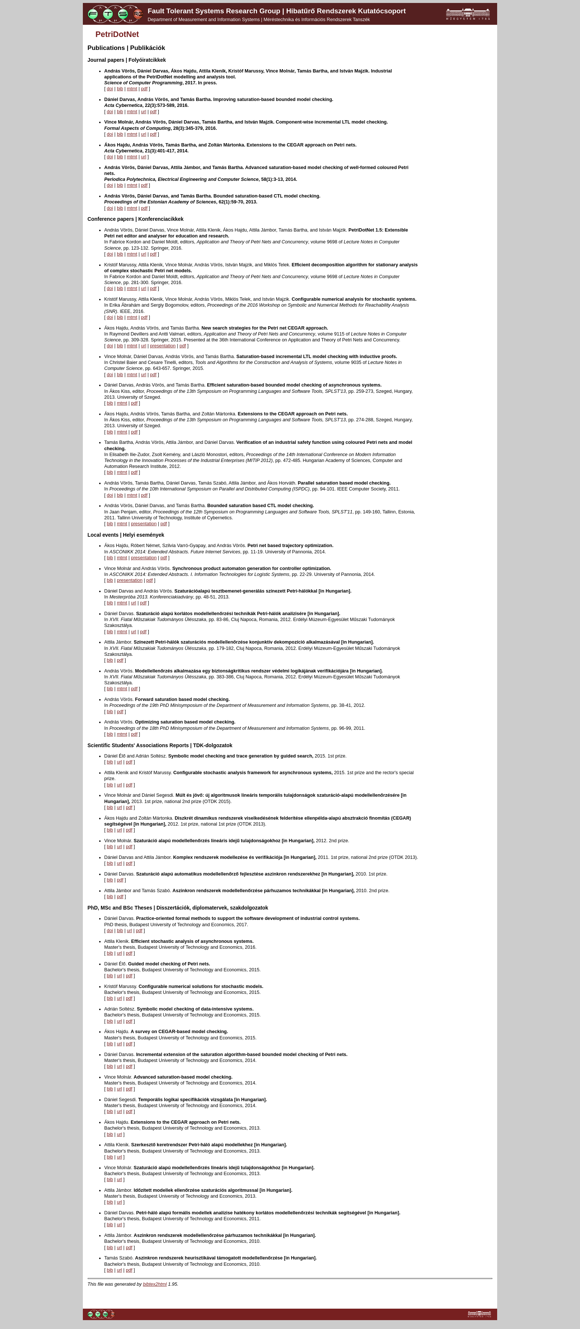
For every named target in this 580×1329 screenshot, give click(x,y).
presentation (163, 345)
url (143, 111)
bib (120, 88)
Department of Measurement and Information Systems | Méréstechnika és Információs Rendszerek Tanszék (259, 19)
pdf (144, 88)
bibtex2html (154, 1284)
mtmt (132, 88)
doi (110, 88)
